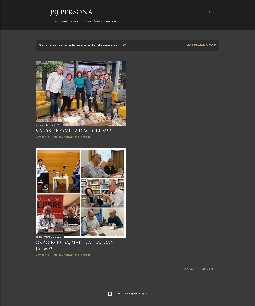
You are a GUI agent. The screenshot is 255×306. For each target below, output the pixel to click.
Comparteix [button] (42, 136)
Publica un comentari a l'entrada (71, 136)
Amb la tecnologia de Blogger (127, 293)
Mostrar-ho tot (201, 45)
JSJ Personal (73, 12)
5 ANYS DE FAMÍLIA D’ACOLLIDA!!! (73, 130)
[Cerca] (214, 12)
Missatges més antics (201, 269)
